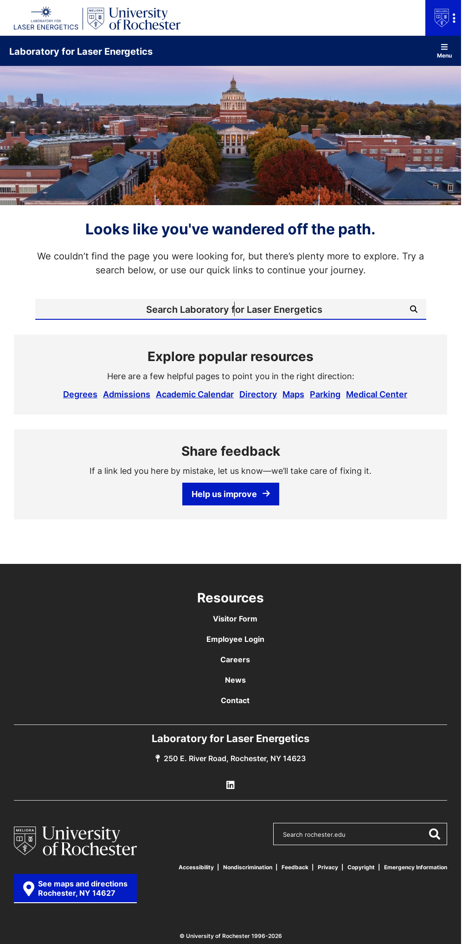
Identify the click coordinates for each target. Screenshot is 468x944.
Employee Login (235, 639)
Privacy (328, 867)
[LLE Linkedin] (230, 785)
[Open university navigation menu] (443, 18)
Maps (293, 394)
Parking (325, 394)
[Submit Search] (413, 309)
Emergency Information (415, 867)
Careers (235, 659)
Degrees (80, 394)
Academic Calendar (195, 394)
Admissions (126, 394)
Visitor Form (235, 619)
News (235, 680)
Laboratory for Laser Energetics (81, 51)
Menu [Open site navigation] (444, 50)
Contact (235, 700)
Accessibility (196, 867)
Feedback (295, 867)
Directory (258, 394)
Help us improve (231, 494)
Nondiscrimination (247, 867)
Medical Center (376, 394)
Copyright (361, 867)
